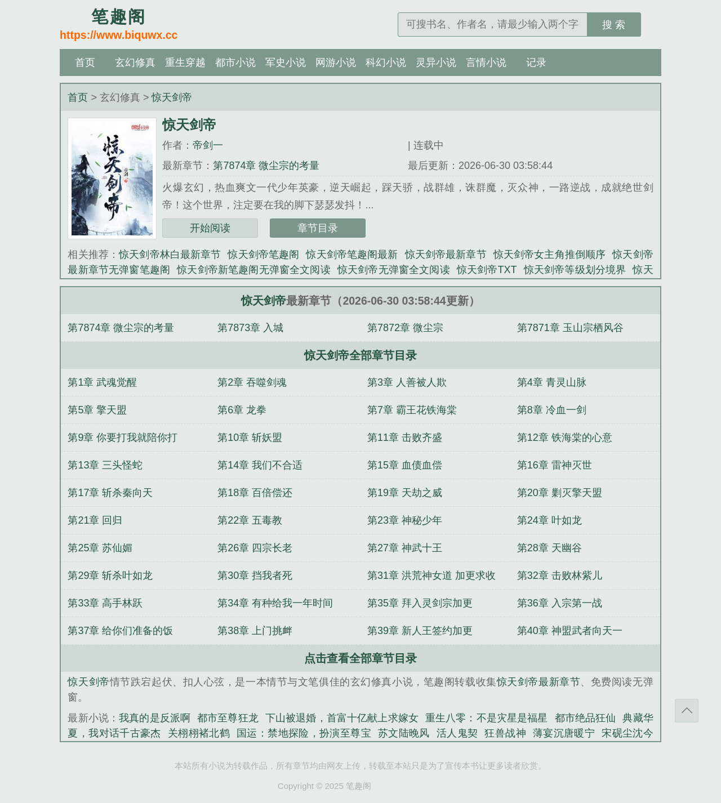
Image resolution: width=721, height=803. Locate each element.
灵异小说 (436, 62)
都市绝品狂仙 (585, 718)
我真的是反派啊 (154, 718)
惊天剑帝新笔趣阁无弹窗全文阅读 (254, 269)
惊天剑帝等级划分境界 (575, 269)
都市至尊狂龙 (228, 718)
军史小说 (285, 62)
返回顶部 (686, 710)
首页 (85, 62)
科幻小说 (386, 62)
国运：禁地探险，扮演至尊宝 (304, 733)
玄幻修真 (135, 62)
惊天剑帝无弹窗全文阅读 (393, 269)
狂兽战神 (505, 733)
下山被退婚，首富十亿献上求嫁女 (342, 718)
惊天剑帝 (172, 97)
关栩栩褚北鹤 (199, 733)
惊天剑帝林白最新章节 (170, 254)
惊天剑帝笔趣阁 (263, 254)
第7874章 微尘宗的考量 (266, 165)
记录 (536, 62)
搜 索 (613, 24)
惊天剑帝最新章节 (446, 254)
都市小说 (235, 62)
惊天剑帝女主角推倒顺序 (549, 254)
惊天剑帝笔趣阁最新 (352, 254)
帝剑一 (208, 145)
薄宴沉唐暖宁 (564, 733)
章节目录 (317, 228)
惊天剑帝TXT (487, 269)
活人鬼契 (457, 733)
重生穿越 (185, 62)
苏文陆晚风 (404, 733)
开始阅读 (210, 228)
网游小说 (335, 62)
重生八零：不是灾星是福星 (486, 718)
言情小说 (486, 62)
